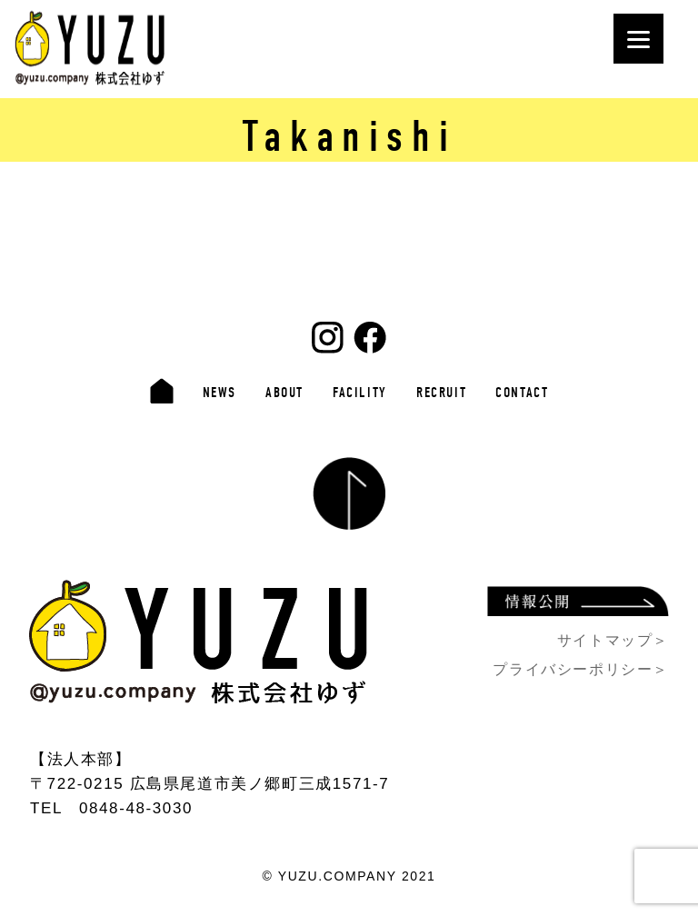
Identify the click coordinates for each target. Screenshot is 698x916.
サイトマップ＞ (613, 640)
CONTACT (521, 392)
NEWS (219, 392)
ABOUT (284, 392)
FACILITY (360, 392)
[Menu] (638, 39)
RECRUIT (441, 392)
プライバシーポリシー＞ (581, 669)
